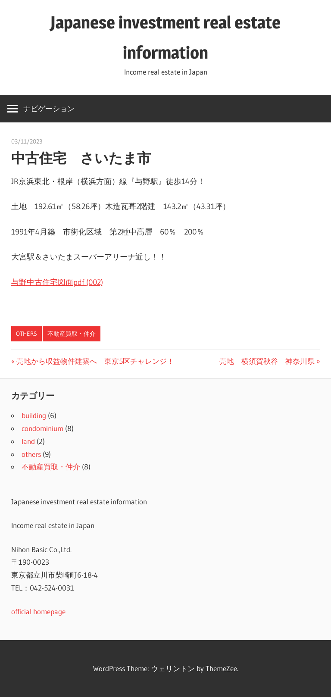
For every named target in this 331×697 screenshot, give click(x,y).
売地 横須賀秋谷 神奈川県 (267, 361)
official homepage (38, 611)
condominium (42, 428)
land (28, 441)
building (34, 415)
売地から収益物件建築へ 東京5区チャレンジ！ (95, 361)
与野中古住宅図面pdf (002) (57, 282)
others (26, 334)
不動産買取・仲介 (71, 334)
